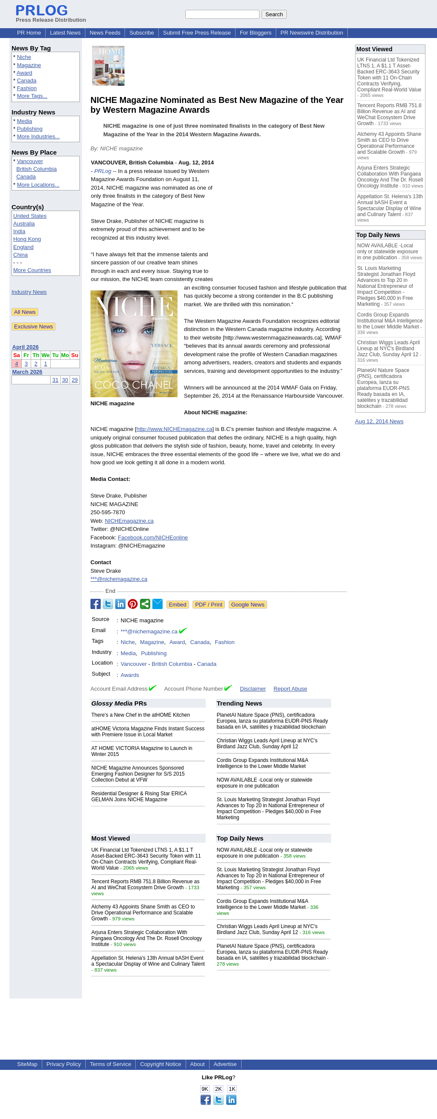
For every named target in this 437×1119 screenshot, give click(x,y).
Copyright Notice (160, 1064)
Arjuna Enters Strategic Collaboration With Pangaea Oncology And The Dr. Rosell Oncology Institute (146, 938)
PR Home (29, 32)
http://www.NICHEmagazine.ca (175, 429)
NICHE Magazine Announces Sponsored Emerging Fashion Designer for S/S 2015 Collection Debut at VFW (138, 774)
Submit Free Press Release (197, 32)
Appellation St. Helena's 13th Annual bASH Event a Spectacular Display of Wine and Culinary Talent (148, 961)
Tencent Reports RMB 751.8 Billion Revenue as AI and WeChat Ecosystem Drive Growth (145, 885)
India (19, 231)
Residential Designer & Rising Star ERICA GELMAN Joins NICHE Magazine (138, 797)
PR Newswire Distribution (311, 32)
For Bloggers (255, 32)
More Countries (32, 270)
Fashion (27, 88)
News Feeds (105, 32)
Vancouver (30, 161)
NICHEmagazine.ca (129, 521)
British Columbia (36, 169)
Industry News (29, 292)
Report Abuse (290, 688)
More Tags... (32, 96)
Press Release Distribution (51, 16)
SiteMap (27, 1064)
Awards (130, 675)
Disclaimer (253, 688)
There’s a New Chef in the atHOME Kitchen (140, 715)
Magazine (29, 65)
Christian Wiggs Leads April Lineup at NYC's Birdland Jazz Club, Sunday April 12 (267, 744)
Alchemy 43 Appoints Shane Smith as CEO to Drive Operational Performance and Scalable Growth (143, 913)
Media (24, 121)
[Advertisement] (282, 221)
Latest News (65, 32)
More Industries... (38, 136)
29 (75, 380)
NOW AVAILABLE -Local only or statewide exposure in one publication (264, 783)
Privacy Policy (64, 1064)
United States (30, 216)
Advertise (225, 1064)
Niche (24, 57)
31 (55, 380)
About (197, 1064)
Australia (24, 223)
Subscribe (141, 32)
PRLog (102, 171)
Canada (27, 80)
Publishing (30, 129)
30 (65, 380)
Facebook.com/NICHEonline (153, 537)
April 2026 (25, 347)
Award (24, 73)
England (23, 247)
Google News (248, 604)
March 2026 (27, 372)
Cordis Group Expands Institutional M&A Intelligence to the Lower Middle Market (262, 763)
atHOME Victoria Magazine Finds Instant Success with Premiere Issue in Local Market (147, 732)
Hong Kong (27, 239)
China (20, 255)
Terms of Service (110, 1064)
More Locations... (38, 185)
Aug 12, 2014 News (379, 421)
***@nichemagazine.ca (118, 579)
